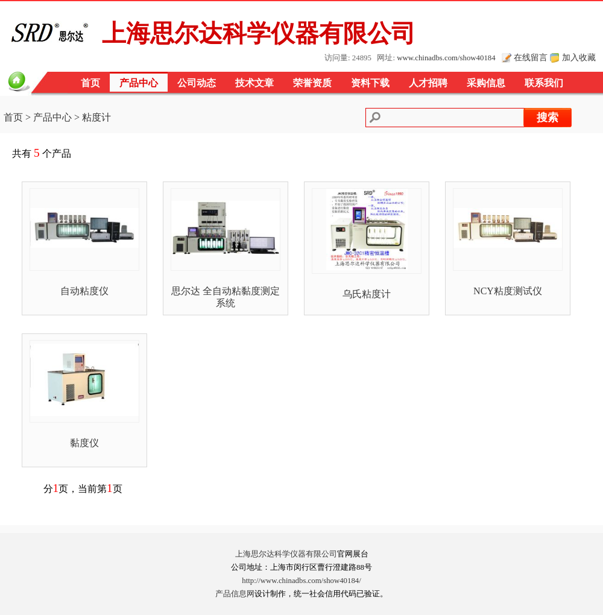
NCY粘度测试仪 (507, 291)
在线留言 (531, 57)
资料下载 (370, 83)
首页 (90, 83)
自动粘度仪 (84, 291)
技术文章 (254, 83)
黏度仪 (84, 443)
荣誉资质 (312, 83)
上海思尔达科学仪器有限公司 (286, 554)
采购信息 (486, 83)
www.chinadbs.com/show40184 (446, 58)
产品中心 (138, 83)
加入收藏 (579, 57)
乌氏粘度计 (367, 294)
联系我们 (544, 83)
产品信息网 (234, 594)
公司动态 (196, 83)
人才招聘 (428, 83)
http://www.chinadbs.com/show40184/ (301, 580)
